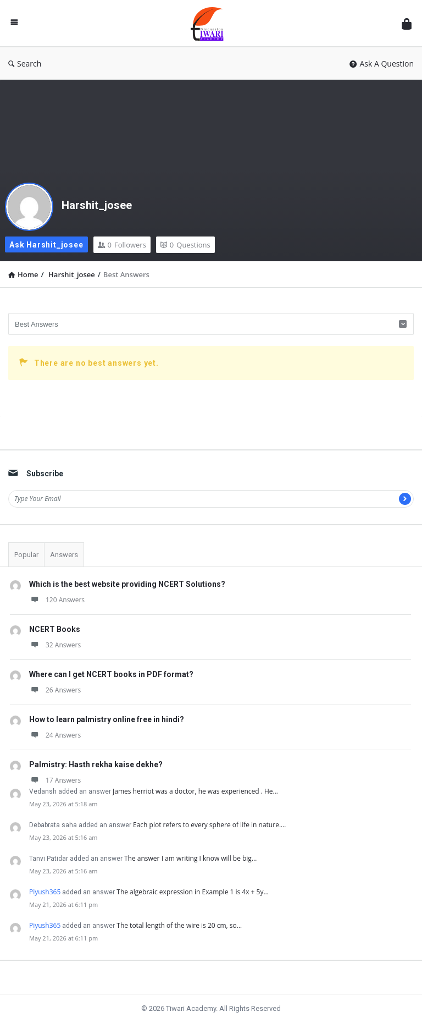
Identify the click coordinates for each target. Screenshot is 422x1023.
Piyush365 (44, 892)
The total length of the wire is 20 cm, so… (179, 925)
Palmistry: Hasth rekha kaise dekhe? (96, 764)
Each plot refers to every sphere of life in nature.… (209, 824)
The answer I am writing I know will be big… (190, 858)
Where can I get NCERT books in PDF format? (111, 674)
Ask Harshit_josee (46, 244)
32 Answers (55, 645)
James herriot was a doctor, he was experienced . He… (195, 791)
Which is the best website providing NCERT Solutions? (127, 584)
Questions (185, 245)
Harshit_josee (97, 205)
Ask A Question (381, 63)
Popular (26, 555)
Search (24, 63)
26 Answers (55, 690)
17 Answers (55, 780)
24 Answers (55, 735)
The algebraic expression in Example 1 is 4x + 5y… (192, 892)
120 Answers (57, 599)
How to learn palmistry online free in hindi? (106, 719)
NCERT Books (54, 629)
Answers (64, 555)
